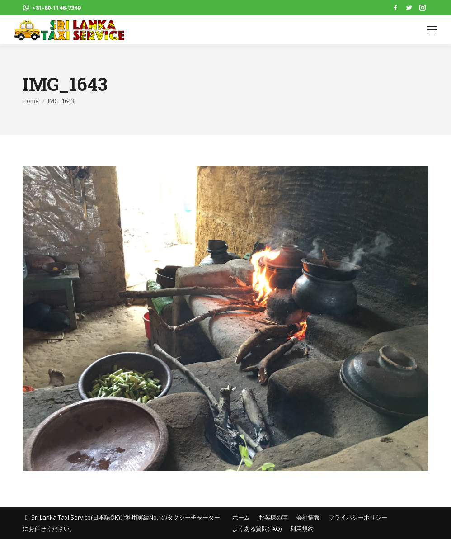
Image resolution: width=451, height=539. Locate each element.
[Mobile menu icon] (432, 29)
